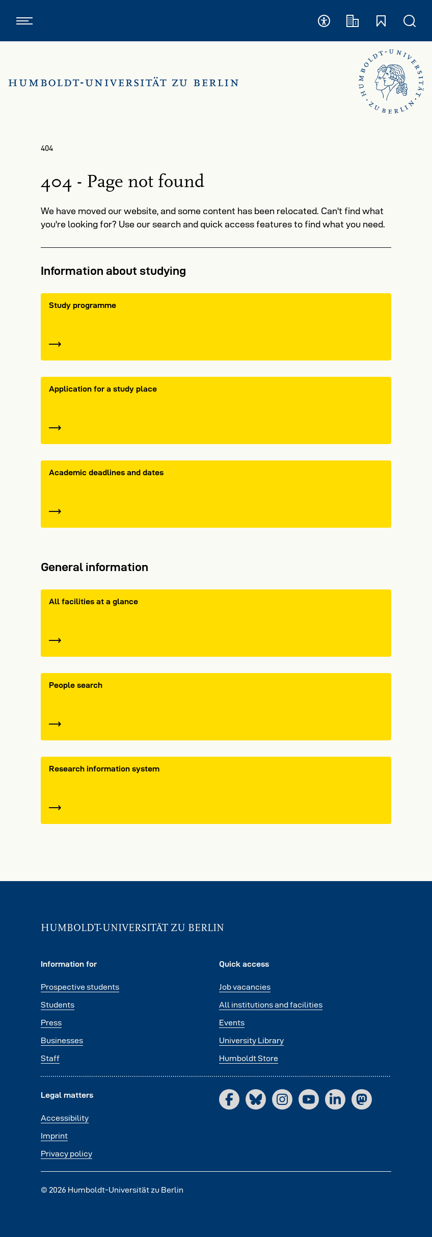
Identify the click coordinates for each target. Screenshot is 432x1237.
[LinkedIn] (335, 1099)
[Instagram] (282, 1099)
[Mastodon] (362, 1099)
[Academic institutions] (352, 20)
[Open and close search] (409, 20)
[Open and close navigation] (24, 20)
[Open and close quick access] (381, 20)
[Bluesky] (256, 1099)
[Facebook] (229, 1099)
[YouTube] (309, 1099)
